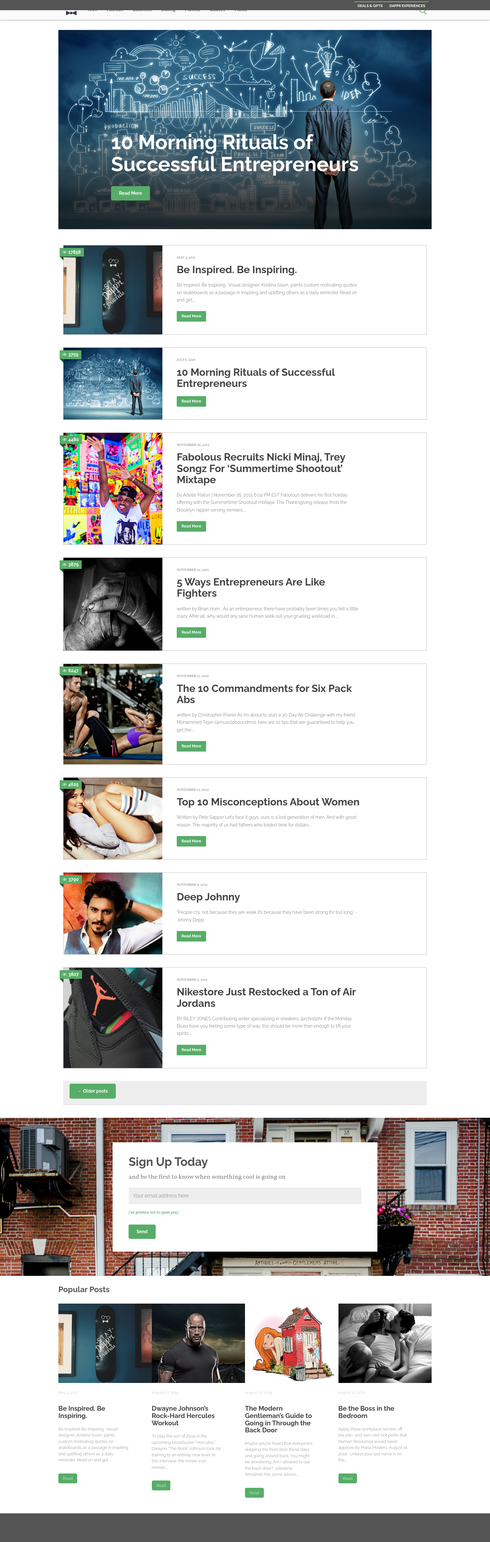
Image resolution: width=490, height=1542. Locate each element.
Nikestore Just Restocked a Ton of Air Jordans (266, 997)
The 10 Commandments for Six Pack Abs (264, 693)
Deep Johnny (208, 897)
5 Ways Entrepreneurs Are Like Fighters (251, 587)
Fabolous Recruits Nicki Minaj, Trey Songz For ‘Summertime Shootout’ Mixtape (261, 468)
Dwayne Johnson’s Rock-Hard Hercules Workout (183, 1416)
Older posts (93, 1091)
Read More (130, 193)
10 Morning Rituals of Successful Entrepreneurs (256, 377)
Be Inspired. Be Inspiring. (237, 269)
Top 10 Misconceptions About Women (268, 802)
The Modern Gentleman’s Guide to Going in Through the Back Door (278, 1419)
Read (68, 1478)
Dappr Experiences (407, 6)
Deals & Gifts (370, 6)
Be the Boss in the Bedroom (366, 1412)
